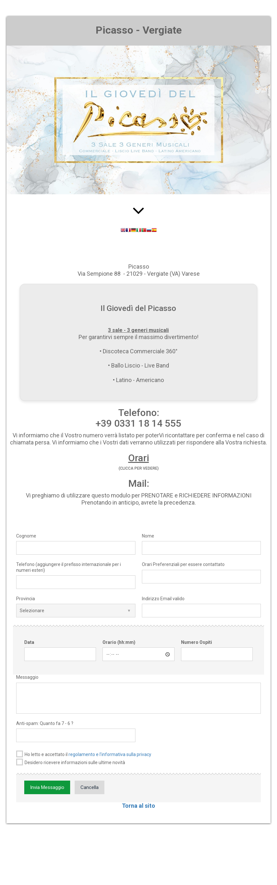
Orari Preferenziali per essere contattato (183, 564)
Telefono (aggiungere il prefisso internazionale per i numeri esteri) (68, 567)
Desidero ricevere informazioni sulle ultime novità (70, 762)
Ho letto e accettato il (83, 754)
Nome (148, 535)
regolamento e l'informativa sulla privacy (110, 754)
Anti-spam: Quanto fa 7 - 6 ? (44, 723)
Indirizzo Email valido (163, 598)
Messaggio (27, 677)
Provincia (25, 598)
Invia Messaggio (47, 787)
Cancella (89, 787)
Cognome (26, 535)
